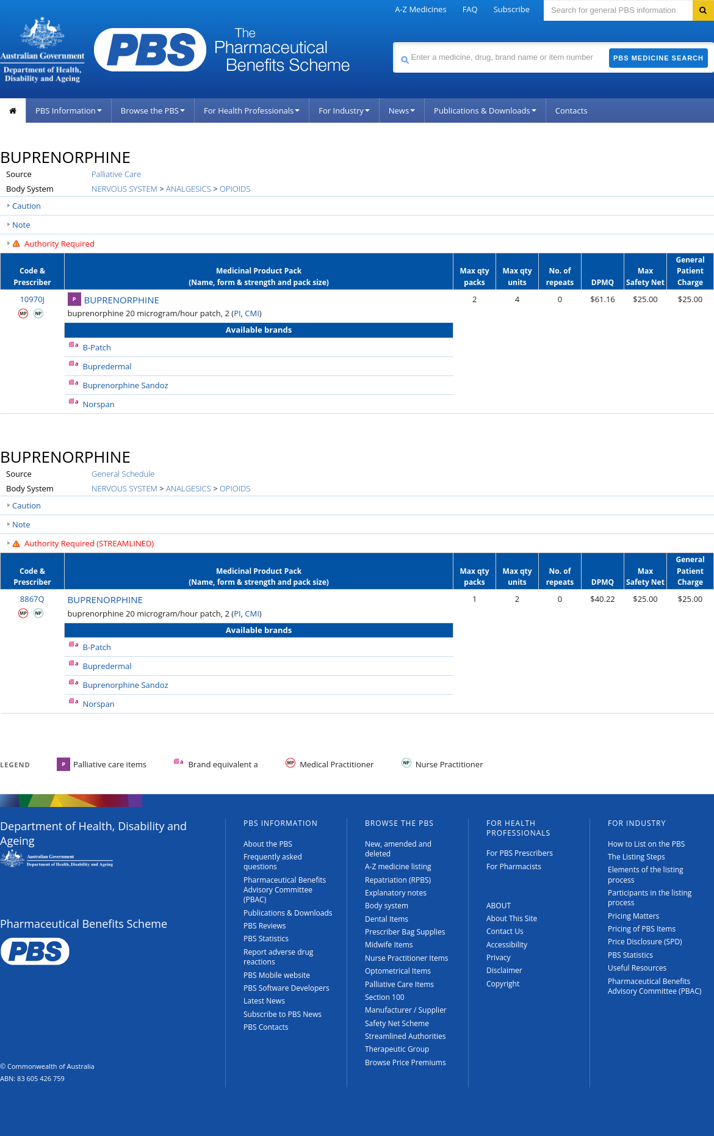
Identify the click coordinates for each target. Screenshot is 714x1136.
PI (237, 313)
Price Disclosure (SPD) (645, 941)
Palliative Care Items (399, 984)
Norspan (99, 404)
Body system (386, 905)
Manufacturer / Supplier (406, 1010)
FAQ (470, 9)
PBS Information (68, 110)
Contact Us (505, 931)
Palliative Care (116, 173)
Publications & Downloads (485, 110)
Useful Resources (637, 968)
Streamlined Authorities (405, 1036)
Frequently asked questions (272, 862)
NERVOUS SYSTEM (124, 188)
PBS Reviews (264, 926)
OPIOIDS (235, 188)
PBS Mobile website (276, 975)
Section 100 (385, 997)
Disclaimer (504, 970)
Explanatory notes (396, 893)
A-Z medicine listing (398, 866)
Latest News (264, 1001)
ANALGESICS (188, 188)
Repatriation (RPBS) (398, 880)
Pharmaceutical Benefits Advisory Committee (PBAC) (284, 890)
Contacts (571, 110)
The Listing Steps (636, 857)
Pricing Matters (633, 916)
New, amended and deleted (398, 849)
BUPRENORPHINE (121, 300)
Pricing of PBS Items (642, 929)
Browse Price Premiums (405, 1062)
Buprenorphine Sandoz (125, 385)
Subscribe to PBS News (282, 1014)
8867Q (32, 598)
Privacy (498, 957)
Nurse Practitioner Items (407, 958)
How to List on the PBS (646, 844)
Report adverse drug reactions (278, 957)
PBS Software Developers (286, 988)
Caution (26, 205)
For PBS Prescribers (519, 853)
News (402, 110)
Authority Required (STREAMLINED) (89, 543)
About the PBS (267, 844)
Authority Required (59, 243)
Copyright (502, 984)
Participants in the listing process (649, 898)
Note (21, 224)
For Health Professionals (252, 110)
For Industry (344, 110)
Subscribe (512, 9)
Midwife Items (389, 944)
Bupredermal (107, 366)
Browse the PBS (153, 110)
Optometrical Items (398, 971)
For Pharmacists (513, 866)
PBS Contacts (266, 1027)
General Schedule (123, 473)
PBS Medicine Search (658, 58)
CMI (252, 313)
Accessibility (506, 944)
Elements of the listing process (645, 874)
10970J (32, 299)
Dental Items (386, 919)
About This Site (511, 918)
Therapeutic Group (397, 1049)
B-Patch (97, 347)
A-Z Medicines (420, 9)
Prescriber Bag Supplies (405, 932)
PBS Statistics (266, 938)
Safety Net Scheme (397, 1023)
